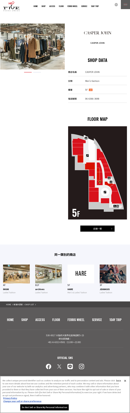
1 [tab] (28, 72)
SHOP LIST (29, 304)
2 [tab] (37, 72)
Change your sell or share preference (22, 401)
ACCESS (52, 6)
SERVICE (84, 6)
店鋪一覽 (97, 228)
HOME (36, 6)
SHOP (43, 6)
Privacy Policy (10, 398)
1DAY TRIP (95, 6)
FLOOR (61, 6)
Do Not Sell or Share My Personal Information (44, 407)
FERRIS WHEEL (72, 6)
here (118, 380)
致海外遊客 (18, 304)
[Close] (125, 381)
